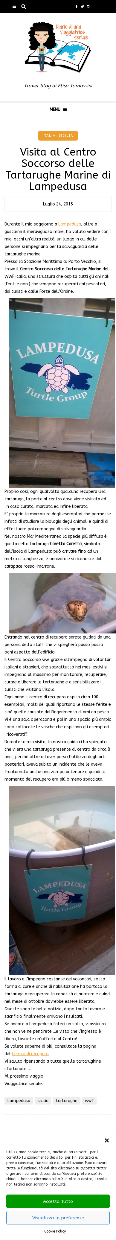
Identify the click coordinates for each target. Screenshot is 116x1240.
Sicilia (66, 136)
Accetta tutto (58, 1201)
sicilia (43, 1100)
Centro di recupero (30, 1053)
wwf (89, 1100)
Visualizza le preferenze (58, 1218)
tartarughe (66, 1100)
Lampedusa (69, 224)
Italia (49, 136)
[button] (107, 1140)
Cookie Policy (55, 1231)
